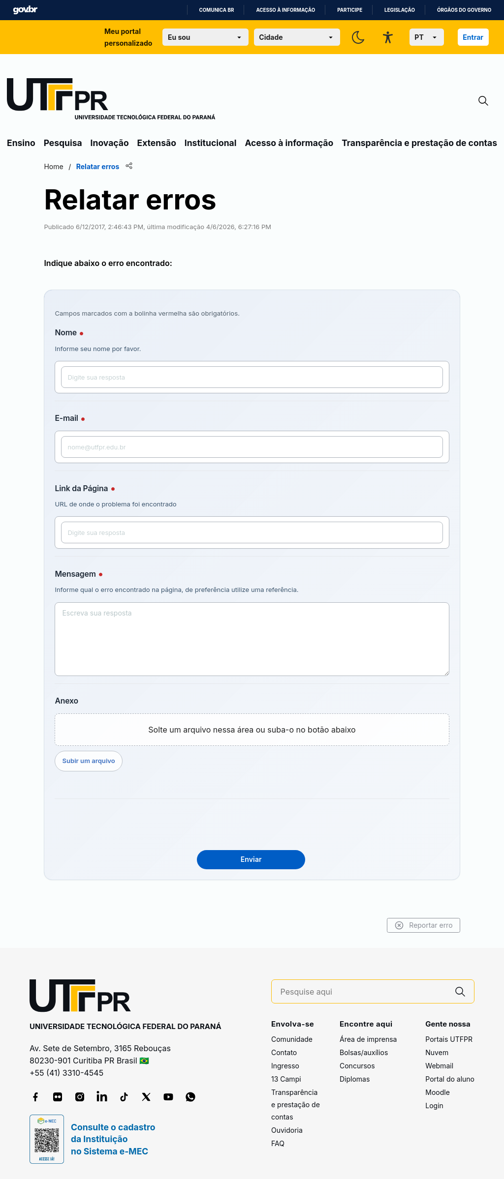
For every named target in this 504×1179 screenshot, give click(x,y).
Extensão (156, 143)
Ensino (21, 143)
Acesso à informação (285, 10)
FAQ (277, 1143)
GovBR (25, 10)
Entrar (473, 37)
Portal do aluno (449, 1079)
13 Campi (286, 1079)
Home (84, 166)
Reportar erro (392, 925)
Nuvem (436, 1052)
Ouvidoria (287, 1130)
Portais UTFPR (448, 1039)
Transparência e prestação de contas (419, 143)
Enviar (251, 859)
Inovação (110, 143)
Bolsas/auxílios (364, 1052)
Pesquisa (63, 143)
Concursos (357, 1065)
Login (434, 1105)
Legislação (399, 10)
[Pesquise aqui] (364, 992)
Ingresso (285, 1065)
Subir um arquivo (120, 761)
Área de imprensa (368, 1039)
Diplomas (355, 1079)
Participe (349, 10)
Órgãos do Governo (464, 10)
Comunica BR (216, 10)
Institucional (211, 143)
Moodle (437, 1092)
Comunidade (292, 1039)
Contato (284, 1052)
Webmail (439, 1065)
